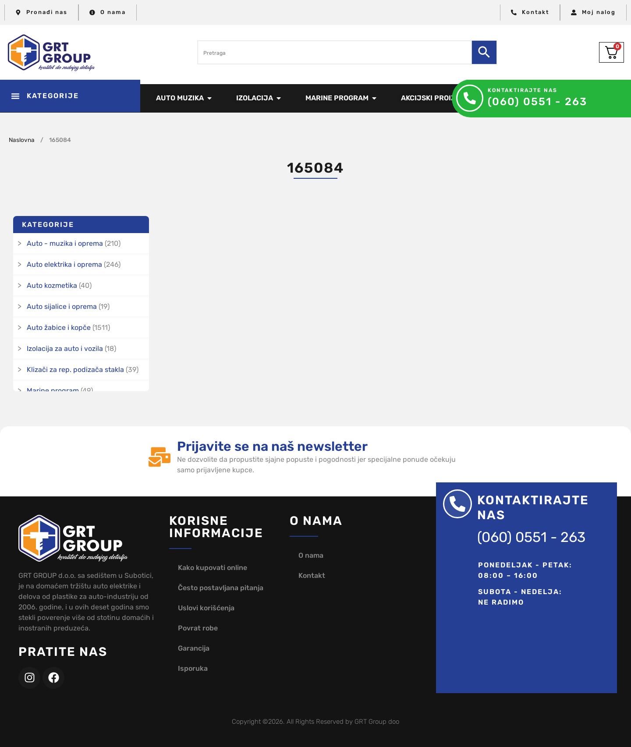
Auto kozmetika (52, 285)
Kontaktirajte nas (522, 90)
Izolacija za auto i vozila (65, 348)
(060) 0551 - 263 (537, 102)
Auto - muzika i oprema (65, 243)
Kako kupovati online (212, 567)
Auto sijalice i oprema (62, 306)
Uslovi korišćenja (206, 608)
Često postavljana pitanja (220, 588)
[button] (70, 96)
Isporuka (193, 668)
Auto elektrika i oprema (64, 264)
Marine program (53, 390)
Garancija (193, 648)
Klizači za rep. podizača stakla (75, 369)
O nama (310, 555)
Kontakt (311, 575)
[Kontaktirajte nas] (469, 98)
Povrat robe (198, 628)
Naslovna (22, 139)
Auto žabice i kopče (59, 327)
